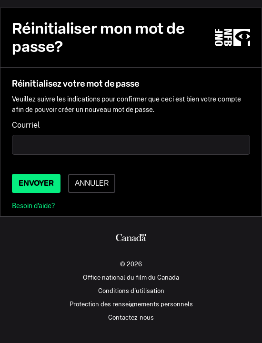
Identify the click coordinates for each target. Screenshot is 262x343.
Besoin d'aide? (33, 206)
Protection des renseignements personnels (131, 304)
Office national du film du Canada (131, 277)
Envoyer (36, 183)
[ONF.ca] (232, 37)
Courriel (26, 125)
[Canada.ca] (131, 238)
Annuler (92, 183)
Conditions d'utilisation (131, 290)
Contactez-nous (131, 317)
